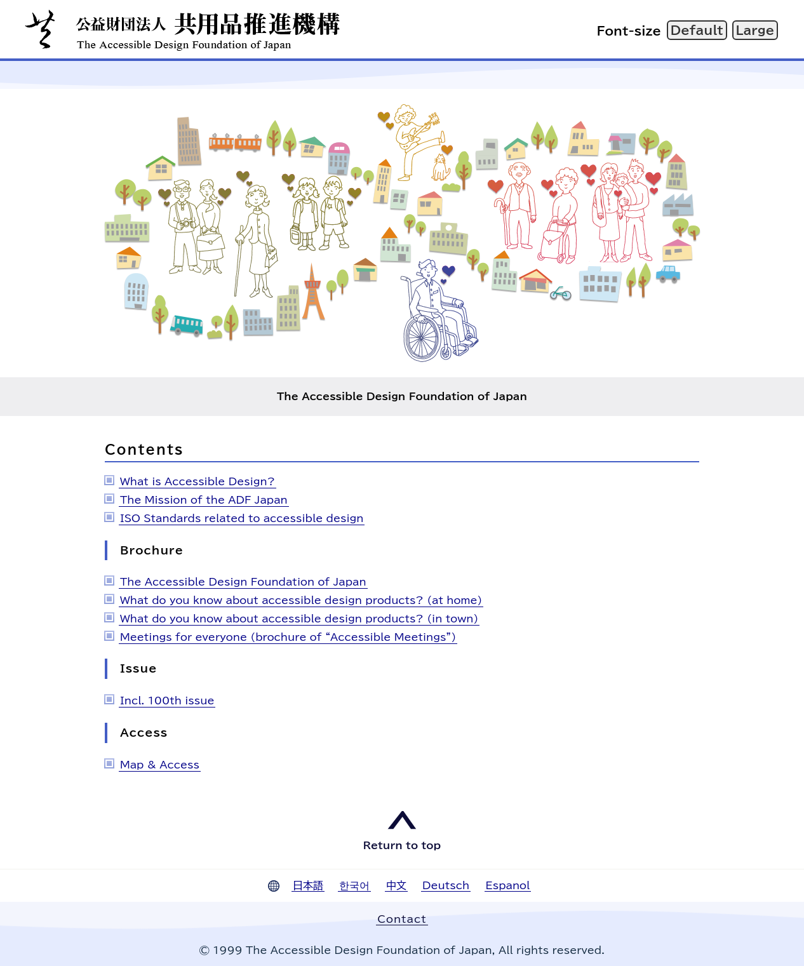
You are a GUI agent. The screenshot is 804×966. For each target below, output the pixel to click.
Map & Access (159, 765)
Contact (402, 919)
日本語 (308, 885)
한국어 (354, 885)
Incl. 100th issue (167, 700)
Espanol (508, 885)
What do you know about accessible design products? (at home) (301, 600)
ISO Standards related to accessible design (241, 518)
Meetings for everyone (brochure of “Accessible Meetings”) (288, 637)
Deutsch (445, 885)
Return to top (402, 845)
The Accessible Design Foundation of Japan (243, 582)
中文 (396, 885)
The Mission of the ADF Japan (204, 500)
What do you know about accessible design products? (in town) (299, 619)
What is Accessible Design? (197, 481)
